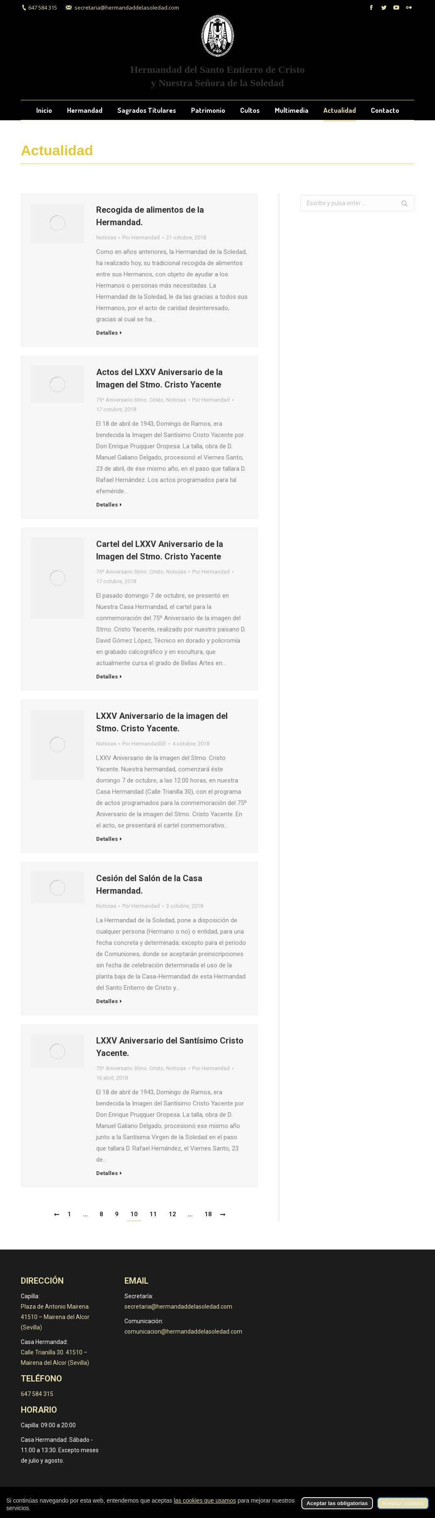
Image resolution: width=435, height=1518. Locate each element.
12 (172, 1214)
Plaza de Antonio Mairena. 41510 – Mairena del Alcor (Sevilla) (55, 1317)
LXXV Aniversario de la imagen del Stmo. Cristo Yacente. (162, 722)
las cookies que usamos (205, 1500)
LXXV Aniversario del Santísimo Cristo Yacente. (170, 1047)
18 (208, 1214)
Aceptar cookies (403, 1503)
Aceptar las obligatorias (337, 1503)
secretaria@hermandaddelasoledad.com (127, 7)
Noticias (106, 237)
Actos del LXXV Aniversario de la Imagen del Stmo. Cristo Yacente (159, 378)
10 (134, 1214)
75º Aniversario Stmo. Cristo (130, 400)
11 (153, 1214)
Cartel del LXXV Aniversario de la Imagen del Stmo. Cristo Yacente (159, 550)
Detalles (107, 333)
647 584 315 (42, 7)
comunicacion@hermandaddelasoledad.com (183, 1331)
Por (141, 237)
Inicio (407, 151)
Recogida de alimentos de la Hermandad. (150, 216)
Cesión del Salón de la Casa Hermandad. (149, 884)
